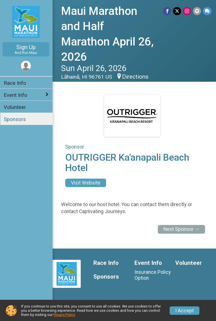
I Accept (184, 310)
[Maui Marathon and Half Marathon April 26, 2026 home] (26, 21)
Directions (136, 76)
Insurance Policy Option (153, 275)
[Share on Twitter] (177, 11)
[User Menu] (27, 66)
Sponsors (15, 119)
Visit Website (86, 183)
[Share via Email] (197, 11)
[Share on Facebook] (167, 11)
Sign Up (26, 49)
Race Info (15, 83)
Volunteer (15, 107)
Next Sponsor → (181, 229)
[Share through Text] (207, 11)
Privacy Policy (64, 315)
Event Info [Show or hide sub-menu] (16, 95)
